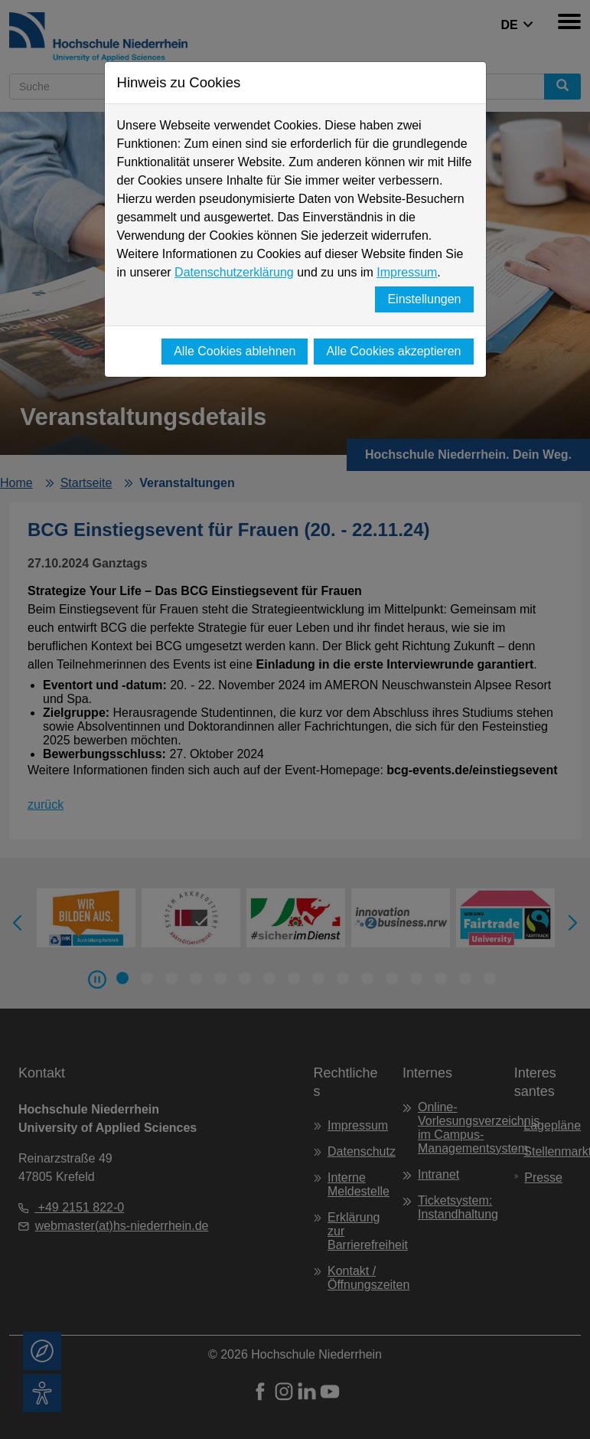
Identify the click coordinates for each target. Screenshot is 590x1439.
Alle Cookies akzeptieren (393, 351)
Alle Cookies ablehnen (234, 351)
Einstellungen (424, 299)
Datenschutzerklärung (234, 272)
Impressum (406, 272)
